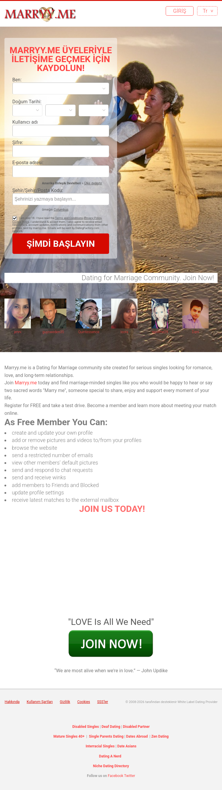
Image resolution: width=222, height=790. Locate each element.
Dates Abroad (137, 736)
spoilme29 (160, 332)
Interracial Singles (100, 746)
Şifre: (17, 142)
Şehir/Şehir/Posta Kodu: (37, 190)
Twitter (129, 776)
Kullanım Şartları (40, 702)
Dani (195, 332)
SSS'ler (102, 702)
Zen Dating (159, 736)
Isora (124, 332)
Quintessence (88, 332)
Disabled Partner (136, 727)
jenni (17, 332)
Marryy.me (26, 383)
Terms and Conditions (69, 218)
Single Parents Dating (106, 736)
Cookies (83, 702)
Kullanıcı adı (25, 122)
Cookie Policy (20, 221)
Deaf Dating (111, 727)
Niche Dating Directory (111, 766)
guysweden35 (53, 332)
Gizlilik (65, 702)
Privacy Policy (93, 218)
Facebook (115, 776)
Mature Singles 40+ (68, 736)
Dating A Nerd (110, 756)
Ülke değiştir (93, 183)
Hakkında (12, 702)
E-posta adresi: (28, 162)
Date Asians (126, 746)
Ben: (17, 80)
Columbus (61, 210)
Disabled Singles (85, 727)
